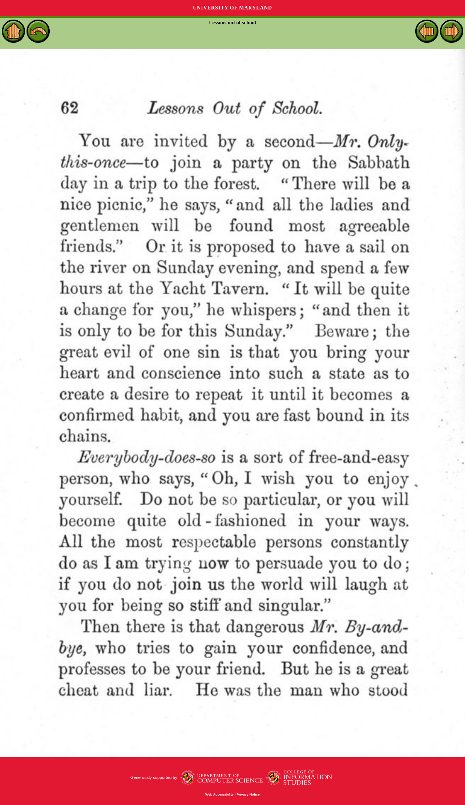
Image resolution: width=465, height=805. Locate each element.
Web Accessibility (219, 794)
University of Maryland (232, 8)
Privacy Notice (248, 794)
